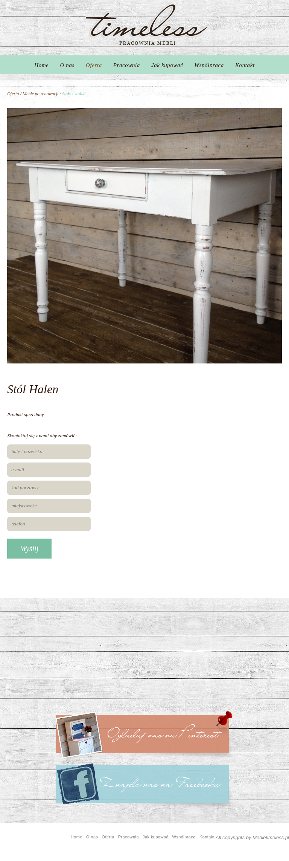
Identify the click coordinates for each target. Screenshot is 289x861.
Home (41, 65)
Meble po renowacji (41, 93)
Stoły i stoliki (74, 93)
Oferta (94, 65)
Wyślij (29, 548)
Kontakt (245, 65)
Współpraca (209, 65)
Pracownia (126, 65)
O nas (67, 65)
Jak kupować (167, 65)
